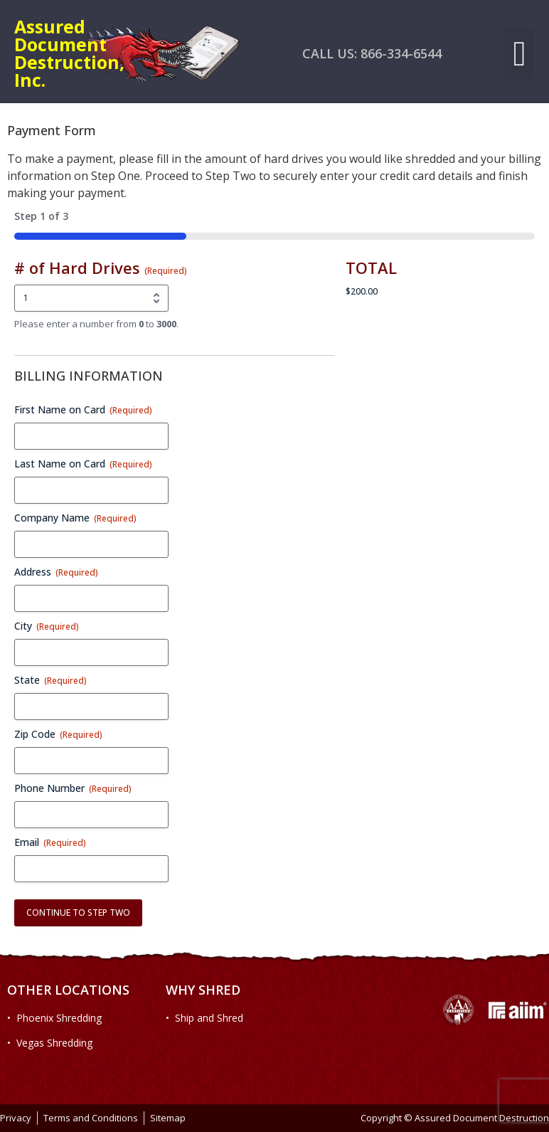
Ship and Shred (209, 1018)
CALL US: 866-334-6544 (372, 53)
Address (56, 571)
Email (50, 842)
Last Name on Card (83, 463)
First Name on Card (83, 409)
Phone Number (73, 788)
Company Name (75, 517)
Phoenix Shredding (59, 1018)
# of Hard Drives (100, 267)
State (50, 680)
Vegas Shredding (54, 1042)
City (46, 626)
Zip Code (58, 734)
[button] (520, 53)
